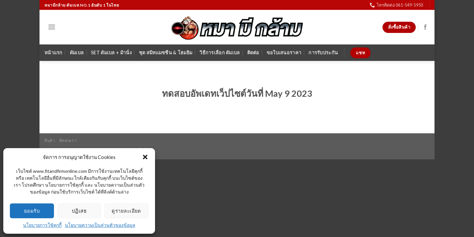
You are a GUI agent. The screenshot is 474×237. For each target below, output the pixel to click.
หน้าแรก (53, 52)
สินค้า (49, 140)
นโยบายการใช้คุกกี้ (42, 225)
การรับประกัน (323, 52)
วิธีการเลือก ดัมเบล (219, 52)
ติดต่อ (253, 52)
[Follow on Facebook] (425, 27)
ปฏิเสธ (79, 211)
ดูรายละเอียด (126, 211)
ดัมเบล (77, 52)
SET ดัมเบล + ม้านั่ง (111, 52)
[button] (145, 157)
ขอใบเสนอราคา (284, 52)
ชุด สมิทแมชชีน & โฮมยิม (165, 52)
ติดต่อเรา (68, 140)
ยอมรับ (32, 211)
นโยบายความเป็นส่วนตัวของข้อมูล (100, 225)
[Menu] (51, 27)
